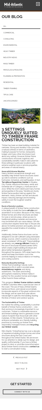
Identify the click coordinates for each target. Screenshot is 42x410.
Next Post (20, 369)
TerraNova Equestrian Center (15, 182)
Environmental (10, 45)
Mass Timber (8, 64)
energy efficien (22, 243)
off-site (30, 210)
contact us (34, 347)
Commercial (8, 33)
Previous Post (22, 357)
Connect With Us (22, 392)
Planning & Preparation (14, 76)
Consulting (8, 39)
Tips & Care (8, 95)
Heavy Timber (9, 51)
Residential (8, 82)
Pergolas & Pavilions (12, 70)
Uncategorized (10, 101)
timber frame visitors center (27, 282)
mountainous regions (11, 269)
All (4, 26)
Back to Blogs (21, 363)
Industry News (10, 58)
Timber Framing (10, 88)
